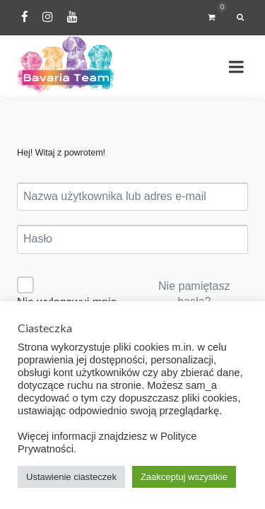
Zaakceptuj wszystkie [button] (184, 477)
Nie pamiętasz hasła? (194, 294)
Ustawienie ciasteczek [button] (71, 477)
